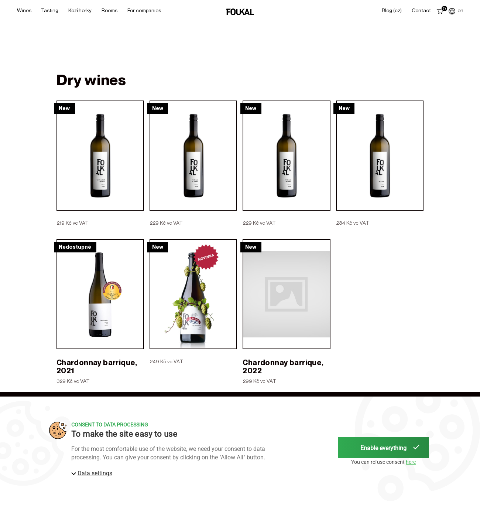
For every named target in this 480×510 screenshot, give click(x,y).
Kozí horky (80, 10)
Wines (24, 10)
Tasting (49, 10)
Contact (421, 10)
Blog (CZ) (392, 10)
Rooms (109, 10)
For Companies (144, 10)
